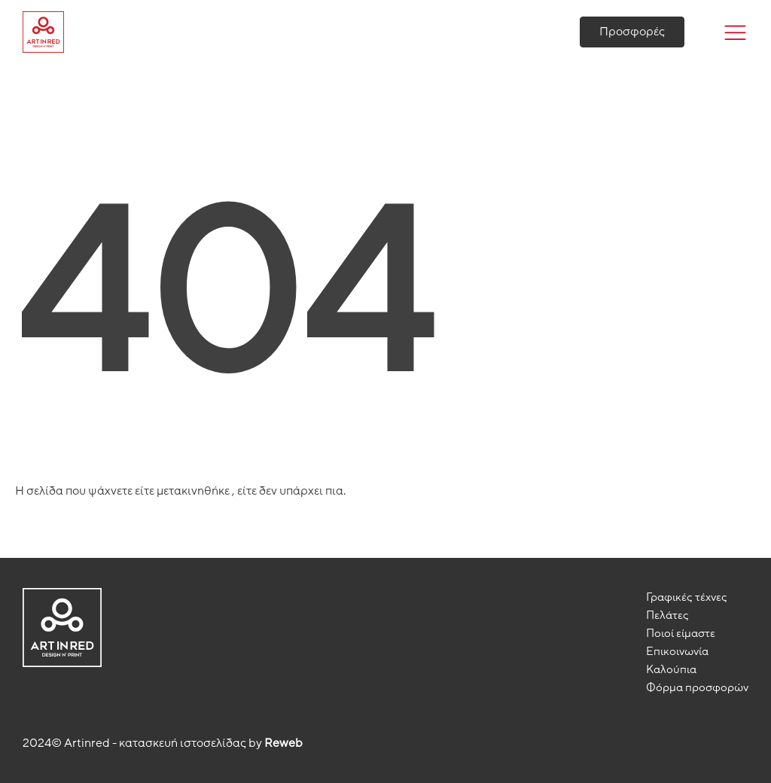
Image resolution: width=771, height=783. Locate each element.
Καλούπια (671, 669)
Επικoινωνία (677, 651)
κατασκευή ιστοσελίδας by (211, 743)
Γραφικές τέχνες (686, 597)
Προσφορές (632, 31)
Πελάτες (667, 615)
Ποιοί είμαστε (680, 633)
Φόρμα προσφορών (697, 687)
